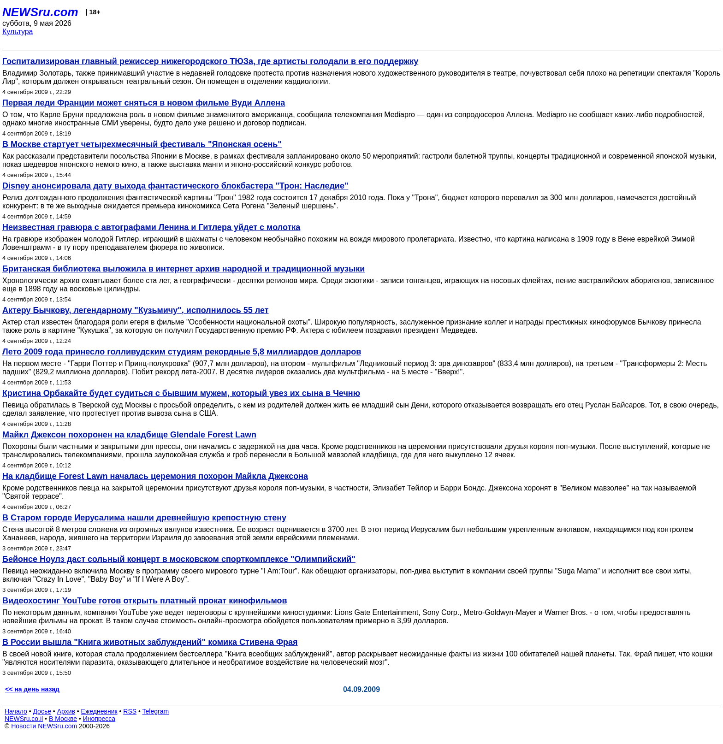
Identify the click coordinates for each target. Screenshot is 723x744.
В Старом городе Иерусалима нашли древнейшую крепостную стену (144, 517)
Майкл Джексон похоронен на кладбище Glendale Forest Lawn (129, 434)
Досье (42, 711)
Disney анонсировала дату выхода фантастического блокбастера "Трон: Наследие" (175, 185)
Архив (66, 711)
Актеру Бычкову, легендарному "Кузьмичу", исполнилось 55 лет (135, 310)
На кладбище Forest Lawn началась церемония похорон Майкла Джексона (155, 476)
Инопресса (99, 718)
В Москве (63, 718)
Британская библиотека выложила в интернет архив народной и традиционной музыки (183, 268)
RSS (129, 711)
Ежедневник (99, 711)
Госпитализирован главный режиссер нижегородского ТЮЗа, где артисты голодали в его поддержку (210, 61)
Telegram (155, 711)
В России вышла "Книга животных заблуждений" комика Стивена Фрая (150, 642)
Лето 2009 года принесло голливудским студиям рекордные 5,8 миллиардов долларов (181, 351)
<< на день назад (32, 689)
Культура (17, 31)
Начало (16, 711)
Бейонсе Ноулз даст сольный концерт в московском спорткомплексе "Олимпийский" (179, 559)
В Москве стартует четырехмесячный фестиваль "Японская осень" (142, 144)
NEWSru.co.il (24, 718)
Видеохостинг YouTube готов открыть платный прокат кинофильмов (144, 600)
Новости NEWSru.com (44, 726)
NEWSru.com (40, 12)
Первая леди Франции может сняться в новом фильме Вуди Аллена (143, 102)
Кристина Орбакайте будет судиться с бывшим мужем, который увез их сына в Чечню (181, 393)
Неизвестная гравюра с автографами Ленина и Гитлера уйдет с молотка (151, 227)
